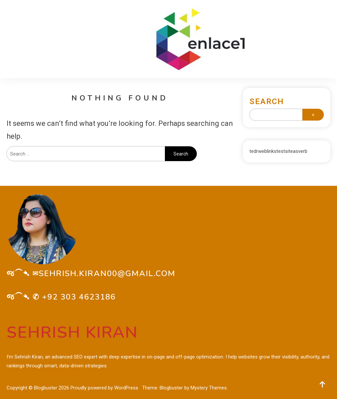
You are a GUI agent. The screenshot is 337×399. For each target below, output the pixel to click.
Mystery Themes (209, 388)
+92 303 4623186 (79, 297)
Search (266, 101)
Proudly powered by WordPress (105, 388)
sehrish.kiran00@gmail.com (107, 273)
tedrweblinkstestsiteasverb (278, 151)
